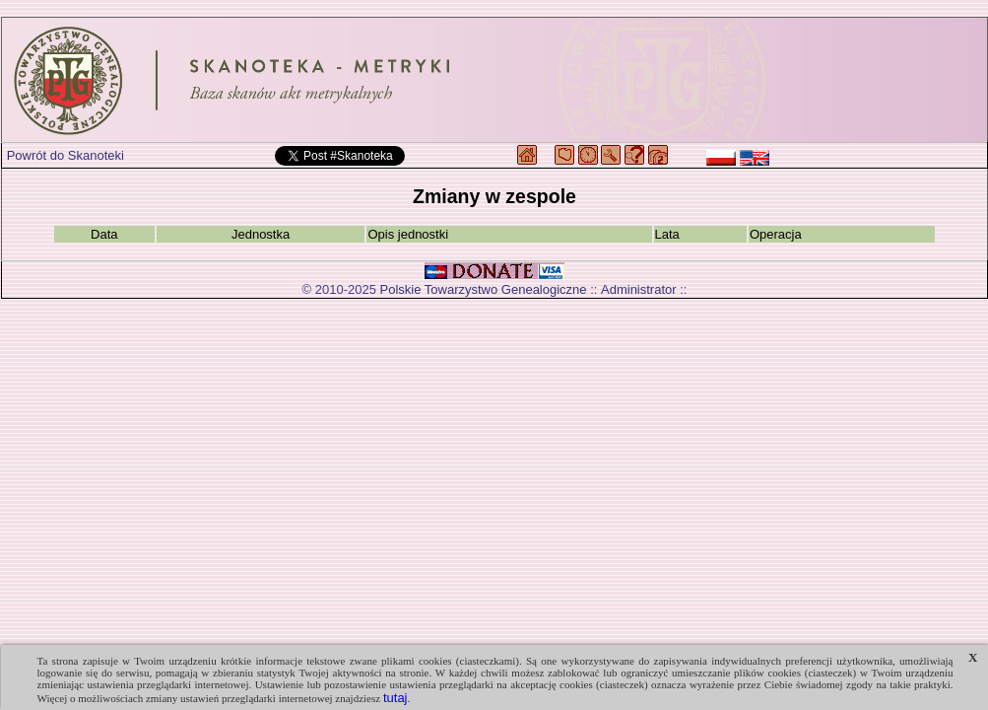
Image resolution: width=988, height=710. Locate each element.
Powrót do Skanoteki (65, 155)
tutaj (395, 697)
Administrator (639, 289)
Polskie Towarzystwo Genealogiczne (483, 289)
